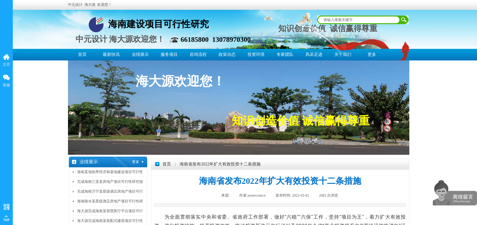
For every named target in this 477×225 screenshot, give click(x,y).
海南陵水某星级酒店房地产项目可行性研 (110, 201)
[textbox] (359, 20)
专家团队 (285, 54)
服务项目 (169, 54)
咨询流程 (198, 54)
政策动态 (227, 54)
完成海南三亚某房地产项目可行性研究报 (110, 182)
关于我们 (342, 54)
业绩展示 (140, 54)
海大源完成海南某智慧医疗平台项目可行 (110, 211)
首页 (82, 54)
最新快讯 (111, 54)
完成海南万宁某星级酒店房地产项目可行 (110, 191)
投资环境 (256, 54)
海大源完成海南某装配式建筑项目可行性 (110, 221)
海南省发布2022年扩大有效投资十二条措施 (220, 164)
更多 (372, 54)
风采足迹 (313, 54)
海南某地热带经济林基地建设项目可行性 (110, 172)
